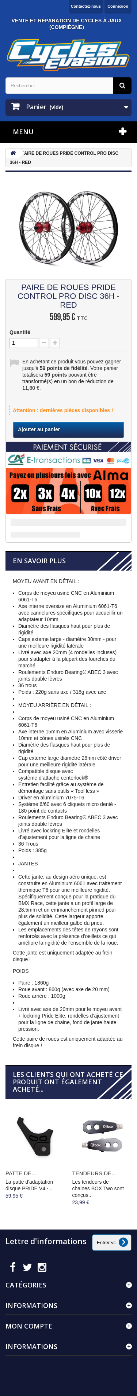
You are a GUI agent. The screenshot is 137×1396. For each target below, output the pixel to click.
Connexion (117, 6)
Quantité (19, 332)
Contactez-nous (86, 6)
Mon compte (28, 1326)
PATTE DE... (20, 1173)
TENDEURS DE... (94, 1173)
